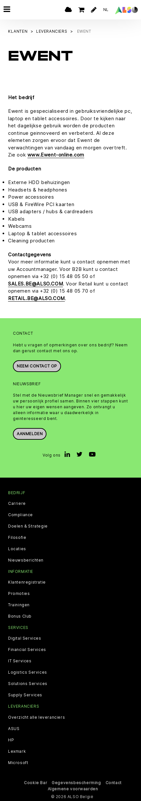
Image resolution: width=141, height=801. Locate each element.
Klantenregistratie (27, 582)
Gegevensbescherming (76, 782)
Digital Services (24, 638)
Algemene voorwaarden (73, 788)
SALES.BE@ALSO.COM (35, 283)
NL (106, 9)
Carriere (17, 503)
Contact (114, 782)
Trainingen (19, 604)
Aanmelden (30, 433)
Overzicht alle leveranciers (36, 717)
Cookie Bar (35, 782)
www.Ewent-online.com (55, 155)
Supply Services (25, 694)
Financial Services (27, 649)
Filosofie (17, 537)
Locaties (17, 548)
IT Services (20, 660)
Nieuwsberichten (26, 560)
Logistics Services (27, 672)
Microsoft (18, 762)
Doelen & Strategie (28, 526)
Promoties (19, 593)
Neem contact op (37, 365)
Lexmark (17, 751)
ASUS (13, 728)
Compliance (20, 514)
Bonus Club (20, 616)
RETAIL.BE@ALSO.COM (36, 298)
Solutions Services (27, 683)
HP (11, 739)
